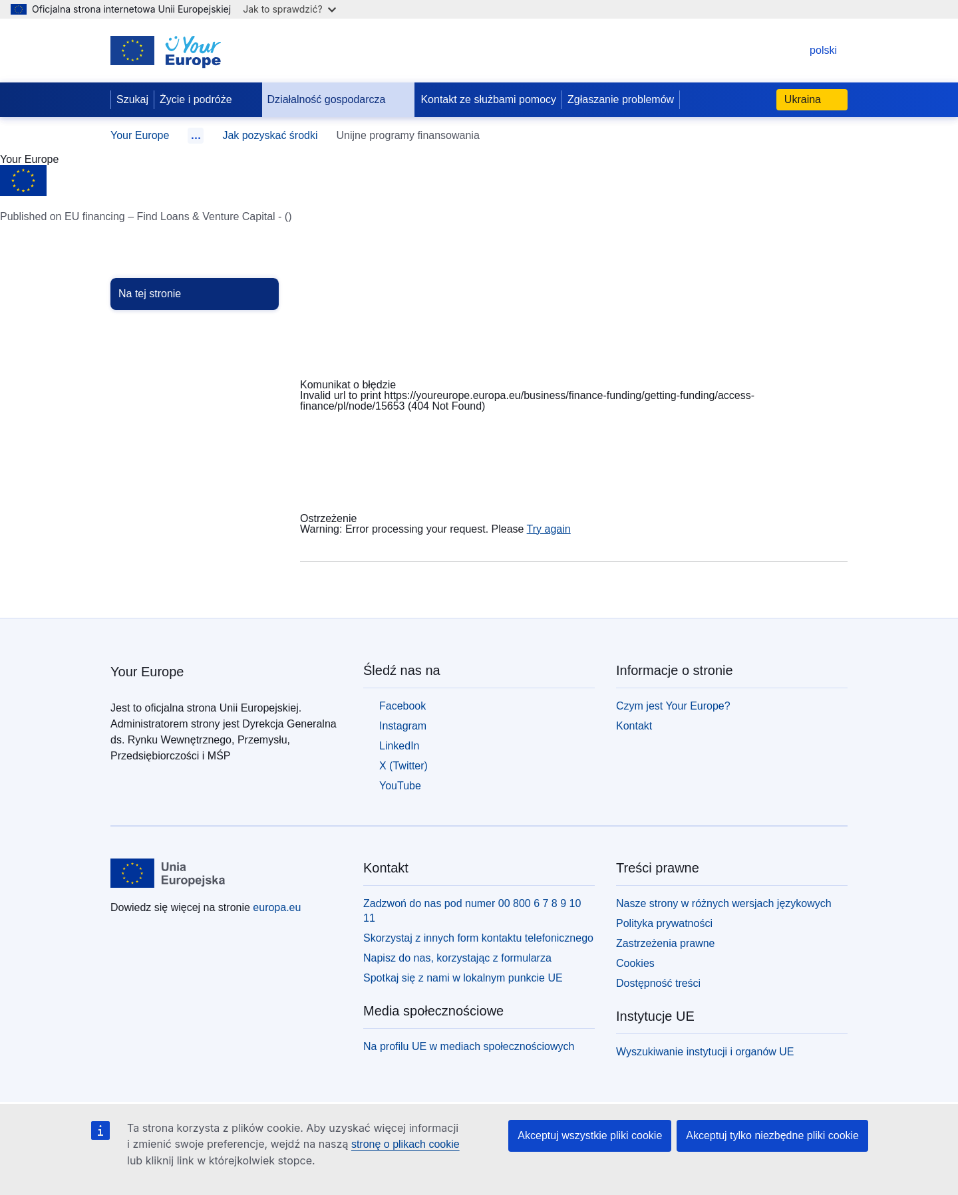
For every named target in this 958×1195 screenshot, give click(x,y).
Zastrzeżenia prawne (665, 943)
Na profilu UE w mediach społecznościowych (468, 1046)
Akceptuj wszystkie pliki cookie (590, 1135)
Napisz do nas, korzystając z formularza (457, 958)
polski (810, 50)
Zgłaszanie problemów (620, 99)
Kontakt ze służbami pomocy (488, 99)
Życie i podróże (206, 99)
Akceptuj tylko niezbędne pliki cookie (772, 1135)
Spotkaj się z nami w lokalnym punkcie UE (463, 978)
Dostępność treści (658, 983)
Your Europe (139, 135)
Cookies (635, 963)
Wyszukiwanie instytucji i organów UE (705, 1051)
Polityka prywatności (664, 923)
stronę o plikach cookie (405, 1144)
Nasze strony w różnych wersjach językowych (724, 903)
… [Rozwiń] (195, 135)
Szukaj (132, 99)
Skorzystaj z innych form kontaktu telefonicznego (478, 938)
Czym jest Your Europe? (673, 706)
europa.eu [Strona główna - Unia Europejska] (277, 907)
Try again (549, 529)
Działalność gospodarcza (337, 99)
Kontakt (634, 725)
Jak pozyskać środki (269, 135)
